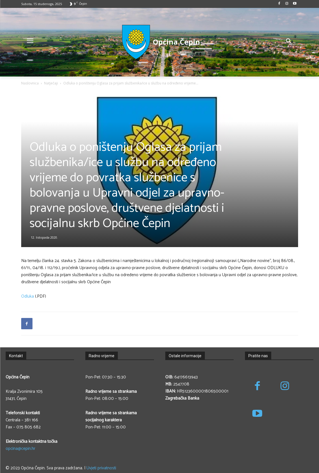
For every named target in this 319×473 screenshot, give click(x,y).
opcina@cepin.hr (20, 448)
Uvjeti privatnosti (101, 468)
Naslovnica (30, 83)
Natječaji (51, 83)
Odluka (27, 296)
